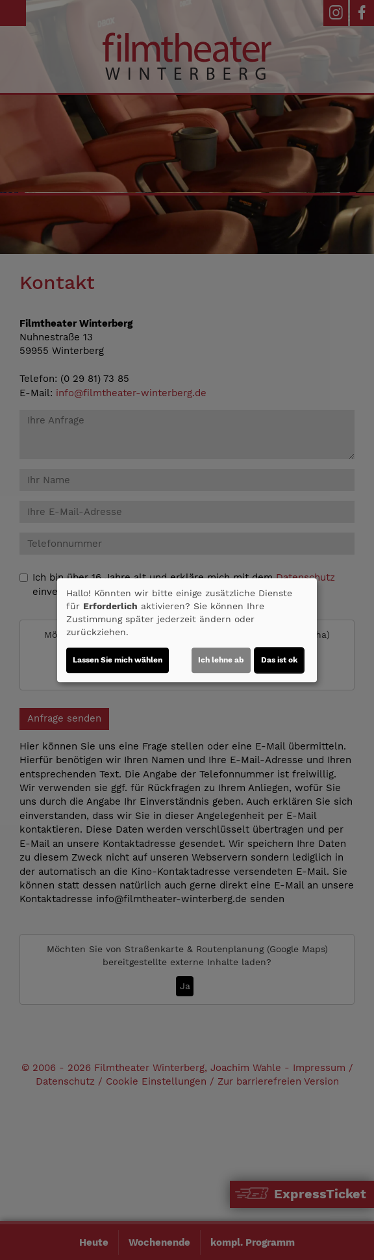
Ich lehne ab (221, 659)
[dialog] (187, 630)
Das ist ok (279, 659)
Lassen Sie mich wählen (117, 659)
